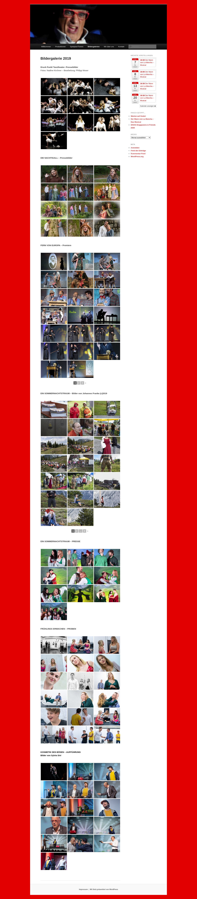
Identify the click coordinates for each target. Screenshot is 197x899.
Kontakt (121, 47)
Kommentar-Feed (138, 154)
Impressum (83, 889)
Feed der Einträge (138, 151)
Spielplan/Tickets (76, 47)
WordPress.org (137, 156)
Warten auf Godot (138, 116)
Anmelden (135, 148)
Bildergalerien (94, 47)
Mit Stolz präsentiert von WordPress (104, 889)
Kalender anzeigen (148, 106)
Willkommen (46, 47)
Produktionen (60, 47)
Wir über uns (109, 47)
